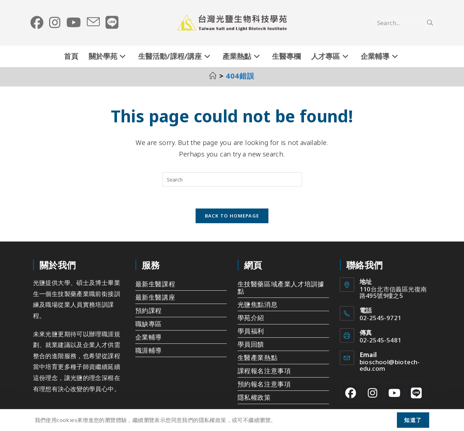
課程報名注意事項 (264, 370)
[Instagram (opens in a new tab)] (55, 22)
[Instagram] (373, 392)
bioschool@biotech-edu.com (390, 365)
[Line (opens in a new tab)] (112, 22)
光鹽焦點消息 (258, 304)
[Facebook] (351, 392)
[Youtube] (394, 392)
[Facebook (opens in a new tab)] (37, 22)
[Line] (416, 392)
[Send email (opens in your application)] (93, 22)
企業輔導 (148, 337)
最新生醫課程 (155, 284)
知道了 (413, 419)
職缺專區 (148, 323)
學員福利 (251, 331)
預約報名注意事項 (264, 384)
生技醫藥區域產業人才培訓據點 (281, 287)
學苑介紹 (251, 317)
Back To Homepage (232, 215)
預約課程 (148, 310)
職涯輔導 (148, 350)
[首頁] (213, 76)
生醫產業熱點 (258, 357)
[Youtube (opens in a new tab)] (74, 22)
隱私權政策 (254, 397)
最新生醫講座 (155, 297)
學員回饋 (251, 344)
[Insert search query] (232, 179)
